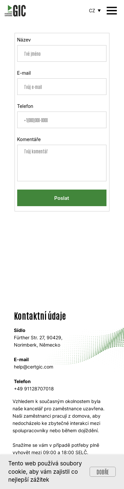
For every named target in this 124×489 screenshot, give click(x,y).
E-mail (24, 73)
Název (24, 39)
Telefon (25, 106)
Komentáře (29, 139)
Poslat (61, 198)
